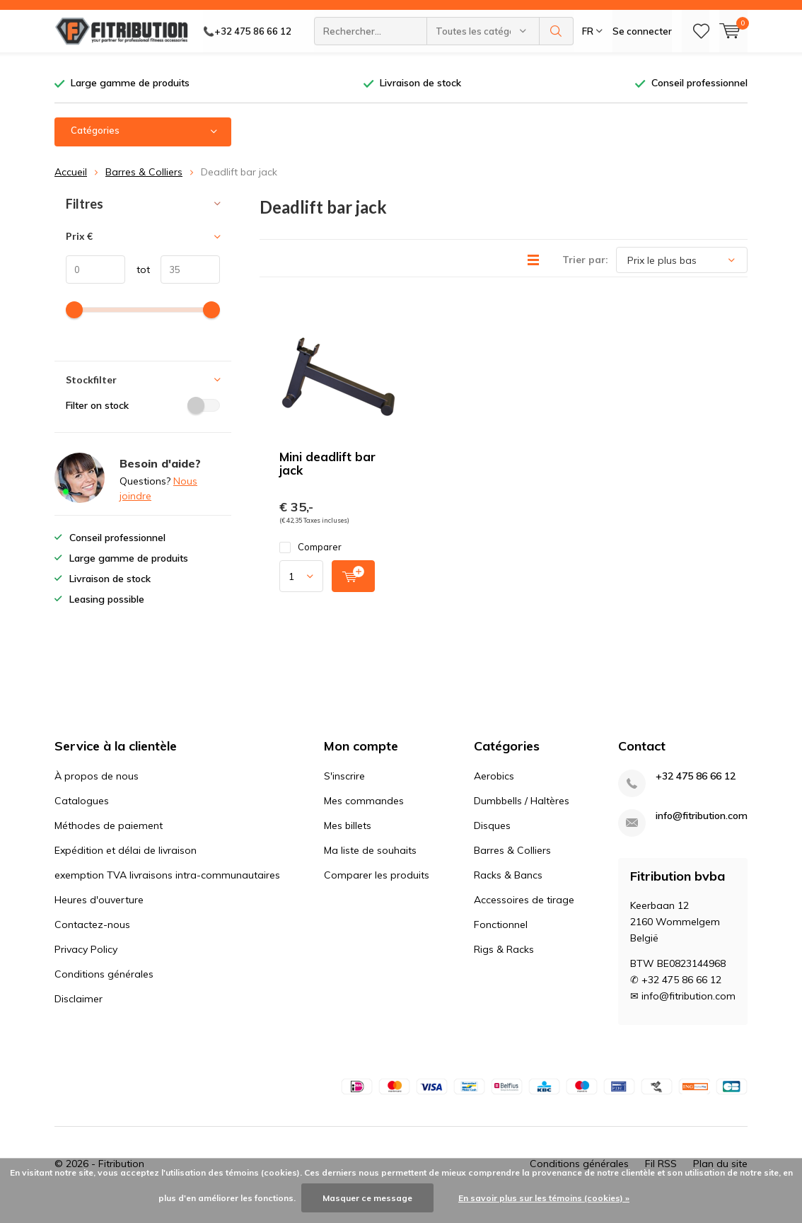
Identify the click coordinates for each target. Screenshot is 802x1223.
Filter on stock (143, 425)
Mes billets (347, 846)
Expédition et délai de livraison (125, 871)
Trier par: (585, 280)
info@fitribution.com (702, 837)
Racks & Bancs (508, 896)
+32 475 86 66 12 (696, 798)
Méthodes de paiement (108, 846)
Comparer (310, 568)
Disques (492, 846)
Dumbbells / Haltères (521, 822)
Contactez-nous (92, 945)
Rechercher (557, 64)
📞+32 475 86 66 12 (247, 63)
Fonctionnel (501, 945)
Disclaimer (78, 1020)
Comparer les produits (376, 896)
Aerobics (494, 797)
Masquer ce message (367, 1198)
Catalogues (81, 822)
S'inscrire (344, 797)
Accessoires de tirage (524, 921)
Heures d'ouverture (99, 921)
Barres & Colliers (143, 192)
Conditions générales (103, 995)
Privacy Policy (85, 970)
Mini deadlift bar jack (327, 484)
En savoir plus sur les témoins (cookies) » (543, 1198)
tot (137, 290)
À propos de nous (96, 797)
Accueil (70, 192)
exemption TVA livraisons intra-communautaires (167, 896)
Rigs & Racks (504, 970)
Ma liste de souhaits (370, 871)
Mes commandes (364, 822)
